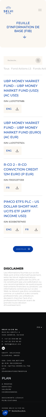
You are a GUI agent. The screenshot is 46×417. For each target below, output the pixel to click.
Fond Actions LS (21, 68)
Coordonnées (9, 392)
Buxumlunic (19, 411)
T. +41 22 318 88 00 (12, 339)
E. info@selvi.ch (11, 344)
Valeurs (6, 389)
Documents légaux (13, 398)
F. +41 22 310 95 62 (11, 341)
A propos (7, 384)
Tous (6, 68)
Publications (9, 400)
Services (7, 387)
